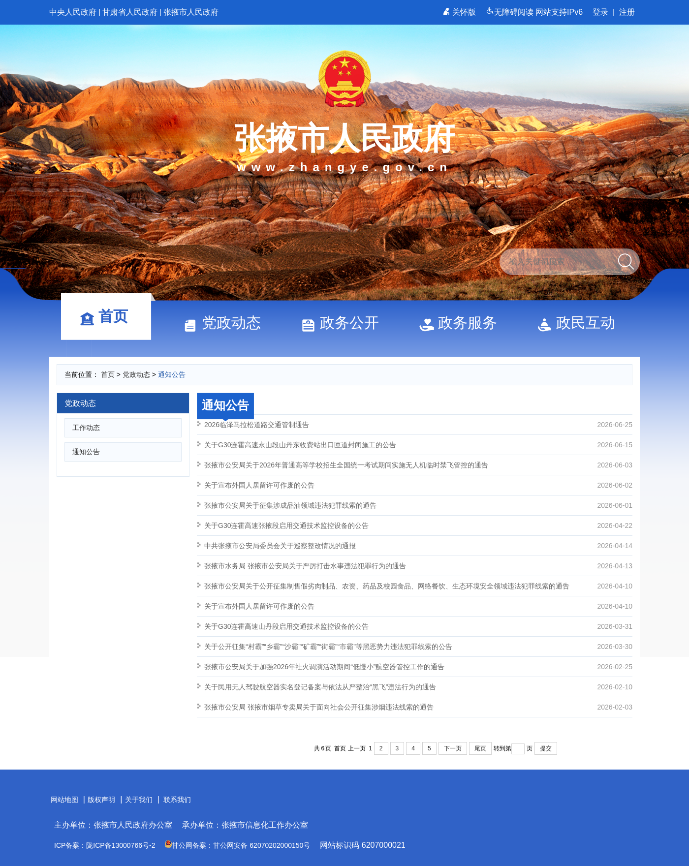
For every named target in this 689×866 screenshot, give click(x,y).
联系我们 (177, 800)
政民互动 (580, 322)
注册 (627, 12)
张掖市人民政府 (191, 12)
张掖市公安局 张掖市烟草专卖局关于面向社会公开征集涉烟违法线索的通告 (418, 707)
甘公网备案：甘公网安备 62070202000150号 (237, 845)
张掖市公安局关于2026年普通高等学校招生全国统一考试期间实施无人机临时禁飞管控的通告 (418, 465)
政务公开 (344, 322)
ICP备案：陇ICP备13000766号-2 (104, 845)
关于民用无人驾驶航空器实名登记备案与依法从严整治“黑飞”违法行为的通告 (418, 687)
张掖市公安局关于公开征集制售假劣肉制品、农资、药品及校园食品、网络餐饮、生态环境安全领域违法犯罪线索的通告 (418, 586)
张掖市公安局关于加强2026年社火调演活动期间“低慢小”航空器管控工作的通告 (418, 667)
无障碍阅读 (510, 12)
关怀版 (460, 12)
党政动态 (226, 322)
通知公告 (172, 374)
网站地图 (64, 800)
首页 (108, 316)
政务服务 (462, 322)
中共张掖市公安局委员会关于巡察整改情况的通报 (418, 546)
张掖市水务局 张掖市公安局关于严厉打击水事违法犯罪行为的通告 (418, 566)
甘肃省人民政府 (129, 12)
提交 (546, 748)
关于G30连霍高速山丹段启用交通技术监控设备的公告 (418, 626)
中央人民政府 (72, 12)
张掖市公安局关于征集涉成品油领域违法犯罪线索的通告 (418, 505)
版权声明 (101, 800)
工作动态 (86, 428)
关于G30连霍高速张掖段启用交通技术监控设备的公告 (418, 525)
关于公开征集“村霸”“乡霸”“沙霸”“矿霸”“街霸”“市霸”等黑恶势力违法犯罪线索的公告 (418, 646)
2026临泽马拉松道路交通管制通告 (418, 424)
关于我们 (139, 800)
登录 (600, 12)
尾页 (480, 748)
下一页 (453, 748)
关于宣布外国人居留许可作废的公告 (418, 485)
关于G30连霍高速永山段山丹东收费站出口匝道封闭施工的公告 (418, 445)
